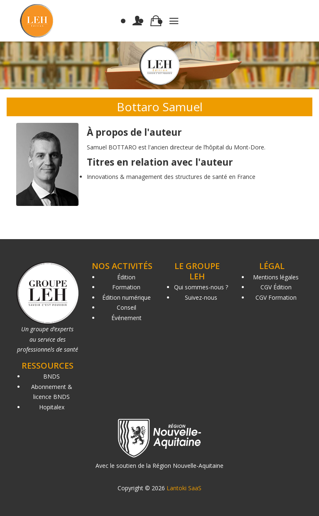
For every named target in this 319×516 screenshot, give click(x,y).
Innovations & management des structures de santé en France (171, 177)
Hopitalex (51, 407)
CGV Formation (276, 297)
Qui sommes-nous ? (201, 287)
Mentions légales (276, 277)
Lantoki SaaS (184, 488)
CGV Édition (276, 287)
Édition (126, 277)
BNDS (51, 376)
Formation (126, 287)
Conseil (126, 307)
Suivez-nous (201, 297)
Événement (126, 318)
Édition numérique (126, 297)
